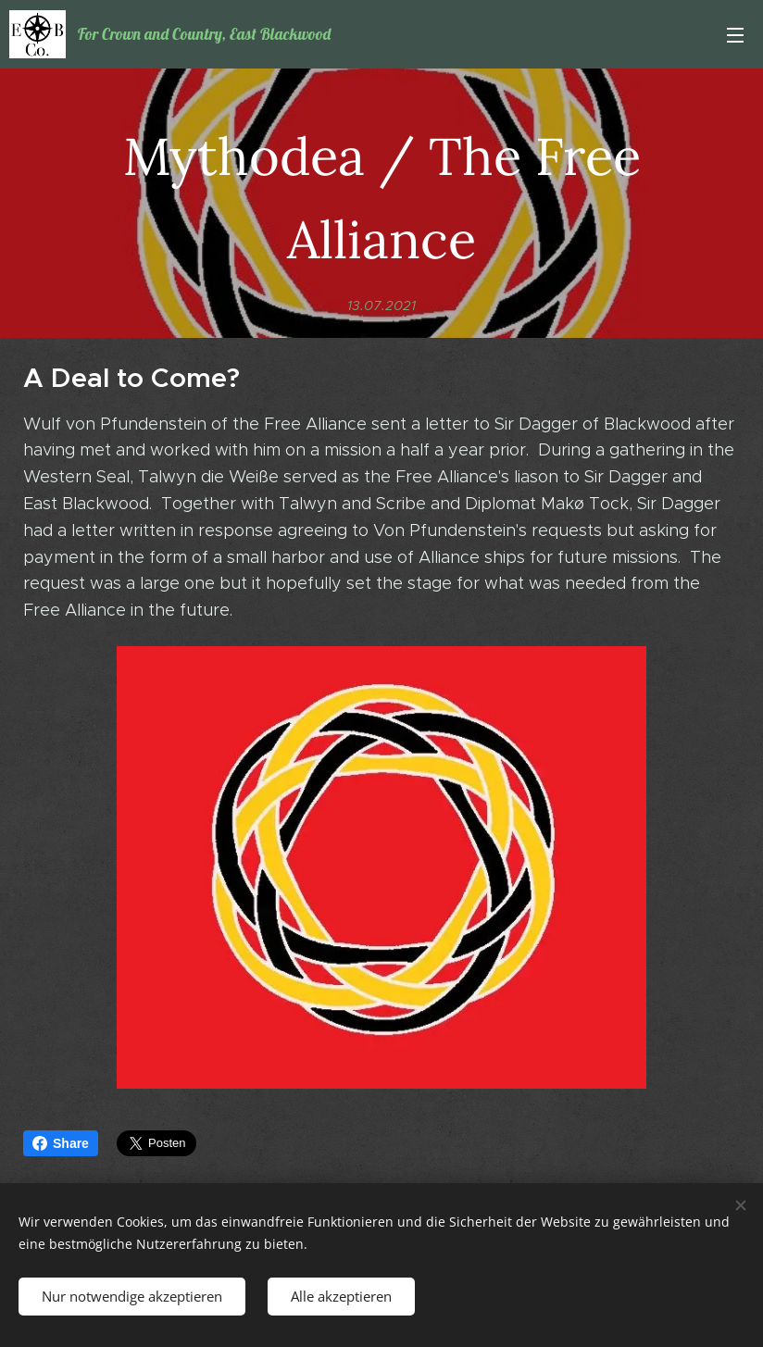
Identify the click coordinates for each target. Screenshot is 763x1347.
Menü (735, 35)
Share (60, 1143)
